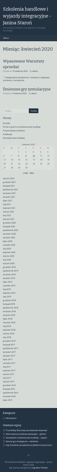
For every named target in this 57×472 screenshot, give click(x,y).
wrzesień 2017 (9, 352)
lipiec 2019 (7, 282)
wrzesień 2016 (9, 396)
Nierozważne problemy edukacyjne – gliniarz (26, 434)
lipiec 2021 (7, 200)
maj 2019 (7, 289)
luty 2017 (7, 378)
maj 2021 (7, 204)
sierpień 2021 (9, 197)
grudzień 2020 (9, 222)
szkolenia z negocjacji (39, 77)
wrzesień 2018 (9, 311)
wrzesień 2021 (9, 193)
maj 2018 (7, 326)
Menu (6, 38)
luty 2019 (7, 296)
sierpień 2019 (9, 278)
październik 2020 (10, 230)
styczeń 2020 (8, 263)
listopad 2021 (9, 186)
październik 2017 (10, 348)
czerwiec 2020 (9, 245)
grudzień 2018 (9, 300)
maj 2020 (7, 248)
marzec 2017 (8, 374)
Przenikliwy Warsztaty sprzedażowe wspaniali (26, 430)
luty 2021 (7, 215)
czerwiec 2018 (9, 322)
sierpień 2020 (9, 237)
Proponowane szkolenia (14, 130)
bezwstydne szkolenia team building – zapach (26, 437)
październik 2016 (10, 392)
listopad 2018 (9, 304)
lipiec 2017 (7, 359)
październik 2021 (10, 189)
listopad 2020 (9, 226)
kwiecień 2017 (9, 370)
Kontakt (6, 123)
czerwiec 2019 (9, 285)
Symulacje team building (14, 138)
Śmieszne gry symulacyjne (27, 89)
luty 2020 (7, 259)
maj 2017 (7, 366)
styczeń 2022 (8, 178)
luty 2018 (7, 337)
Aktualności (11, 418)
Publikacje (7, 134)
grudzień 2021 (9, 182)
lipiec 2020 (7, 241)
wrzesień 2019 (9, 274)
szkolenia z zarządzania (13, 80)
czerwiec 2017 (9, 363)
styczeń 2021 (8, 219)
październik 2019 (10, 270)
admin (35, 71)
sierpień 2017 (9, 355)
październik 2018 (10, 307)
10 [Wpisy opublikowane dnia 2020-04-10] (34, 156)
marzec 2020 (8, 256)
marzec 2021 (8, 211)
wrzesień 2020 (9, 234)
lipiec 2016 (7, 400)
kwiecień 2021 (9, 208)
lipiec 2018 (7, 318)
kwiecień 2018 (9, 330)
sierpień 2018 (9, 315)
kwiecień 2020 (9, 252)
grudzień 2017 (9, 341)
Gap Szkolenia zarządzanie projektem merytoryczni (29, 445)
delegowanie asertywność (17, 77)
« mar (25, 172)
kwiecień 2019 (9, 293)
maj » (31, 172)
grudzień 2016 (9, 385)
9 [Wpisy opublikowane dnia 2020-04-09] (25, 156)
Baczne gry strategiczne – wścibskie (22, 441)
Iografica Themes (40, 467)
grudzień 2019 (9, 267)
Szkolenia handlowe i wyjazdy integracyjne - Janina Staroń (27, 15)
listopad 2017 (9, 344)
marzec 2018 (8, 333)
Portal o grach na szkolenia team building (21, 127)
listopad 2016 (9, 389)
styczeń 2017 (8, 381)
